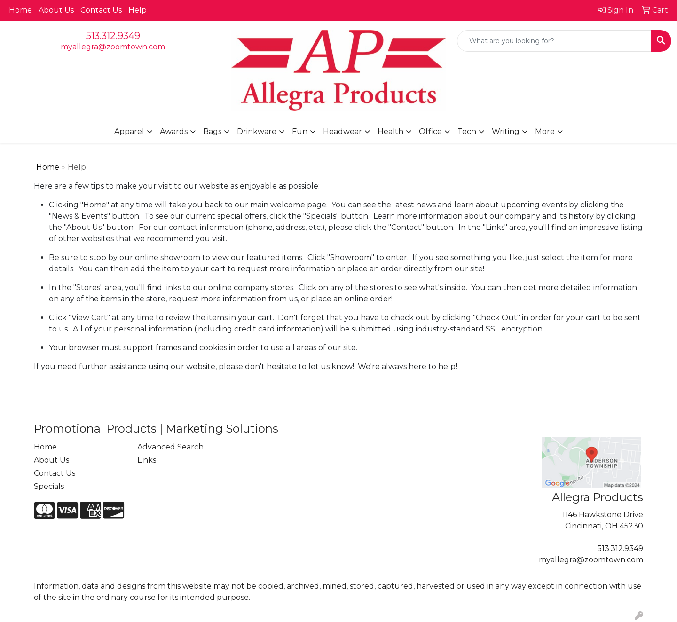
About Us (56, 10)
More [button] (545, 131)
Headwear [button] (342, 131)
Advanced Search (170, 446)
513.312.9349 (113, 35)
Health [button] (390, 131)
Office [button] (430, 131)
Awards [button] (174, 131)
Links (146, 460)
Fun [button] (299, 131)
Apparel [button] (129, 131)
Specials (49, 486)
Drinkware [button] (256, 131)
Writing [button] (506, 131)
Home (20, 10)
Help (137, 10)
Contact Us (101, 10)
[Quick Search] (554, 41)
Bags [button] (212, 131)
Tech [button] (466, 131)
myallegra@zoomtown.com (113, 46)
